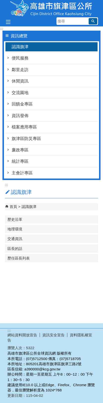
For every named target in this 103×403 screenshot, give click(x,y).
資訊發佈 (20, 115)
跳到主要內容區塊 (2, 2)
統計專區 (20, 161)
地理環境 (14, 229)
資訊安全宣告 (53, 335)
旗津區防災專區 (26, 138)
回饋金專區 (22, 104)
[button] (93, 21)
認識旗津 (20, 46)
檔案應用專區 (24, 127)
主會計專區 (22, 173)
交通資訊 (14, 239)
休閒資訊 (20, 81)
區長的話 (14, 248)
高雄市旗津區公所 (51, 8)
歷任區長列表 (18, 258)
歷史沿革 (14, 219)
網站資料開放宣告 (22, 335)
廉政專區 (20, 150)
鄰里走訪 (20, 69)
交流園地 (20, 92)
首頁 (13, 206)
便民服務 (20, 58)
